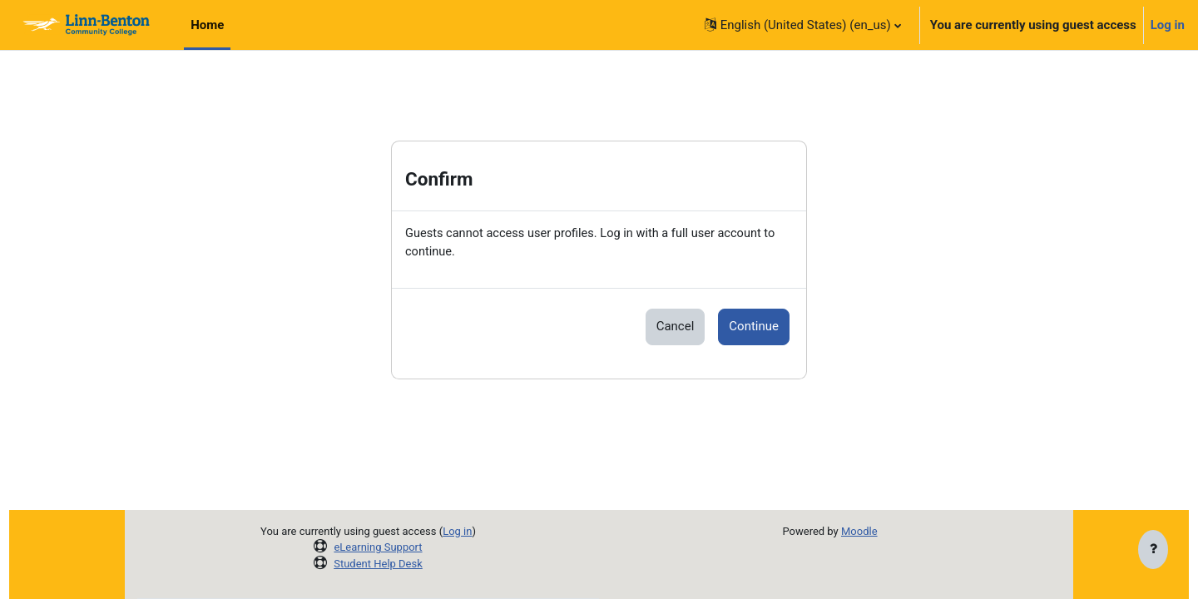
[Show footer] (1153, 550)
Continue (754, 327)
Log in (1168, 24)
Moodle (859, 531)
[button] (803, 25)
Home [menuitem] (207, 24)
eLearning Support (378, 547)
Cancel (675, 327)
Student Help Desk (378, 563)
